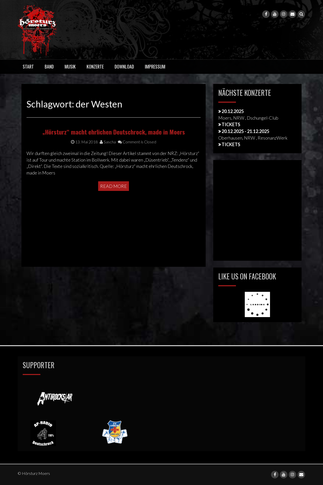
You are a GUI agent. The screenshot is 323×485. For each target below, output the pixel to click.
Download (124, 66)
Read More (113, 222)
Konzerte (95, 66)
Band (49, 66)
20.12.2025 (233, 111)
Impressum (155, 66)
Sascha (108, 177)
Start (28, 66)
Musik (70, 66)
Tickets (231, 124)
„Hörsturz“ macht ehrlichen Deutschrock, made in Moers (113, 167)
